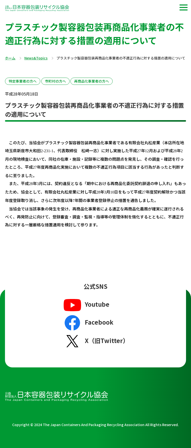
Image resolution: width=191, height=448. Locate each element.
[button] (183, 7)
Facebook (87, 323)
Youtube (85, 304)
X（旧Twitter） (95, 341)
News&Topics (36, 58)
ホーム (10, 58)
